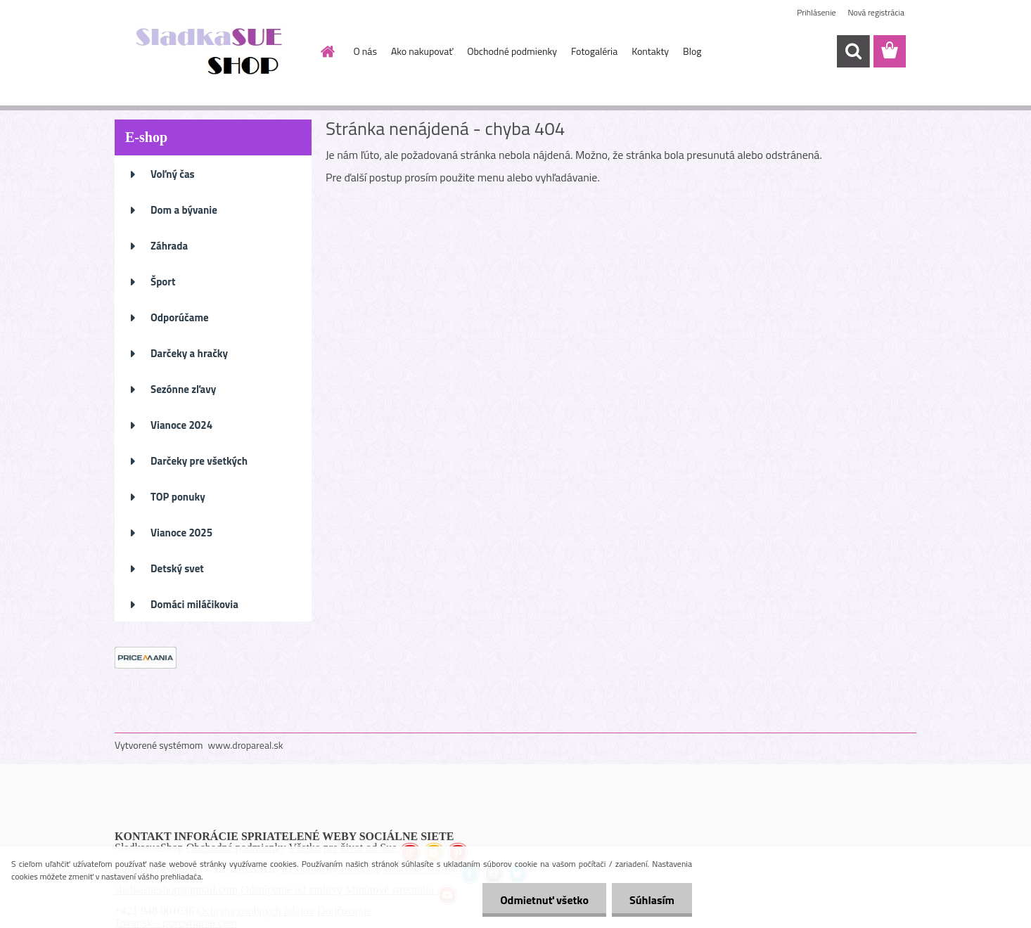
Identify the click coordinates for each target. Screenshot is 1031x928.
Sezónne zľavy (183, 389)
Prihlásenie (816, 12)
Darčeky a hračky (189, 353)
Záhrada (169, 246)
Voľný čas (173, 174)
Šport (163, 281)
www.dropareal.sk (245, 744)
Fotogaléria (594, 51)
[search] (853, 51)
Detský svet (177, 568)
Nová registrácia (875, 12)
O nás (365, 51)
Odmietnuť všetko (544, 899)
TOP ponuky (178, 497)
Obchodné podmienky (512, 51)
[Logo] (211, 52)
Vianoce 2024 (181, 425)
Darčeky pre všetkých (199, 461)
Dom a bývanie (184, 210)
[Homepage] (327, 51)
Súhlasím (651, 899)
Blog (692, 51)
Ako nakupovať (422, 51)
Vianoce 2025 (181, 532)
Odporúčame (180, 317)
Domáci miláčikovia (194, 604)
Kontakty (650, 51)
